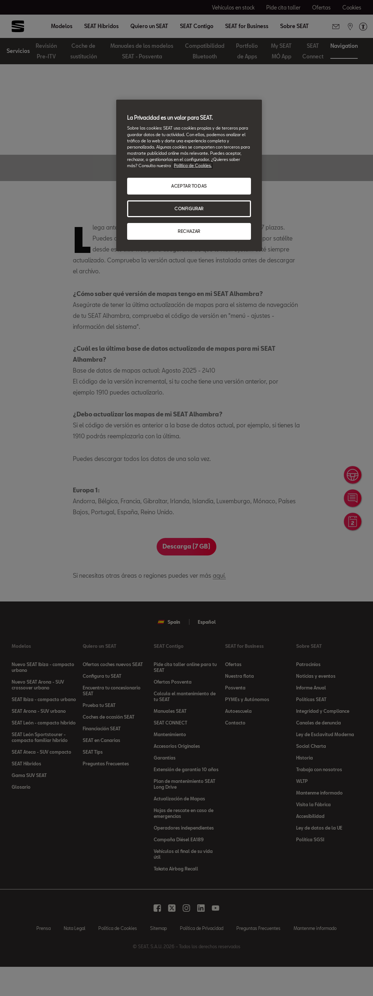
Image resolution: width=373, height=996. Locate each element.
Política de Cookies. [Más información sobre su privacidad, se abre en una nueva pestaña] (193, 165)
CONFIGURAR (189, 208)
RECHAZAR (189, 231)
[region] (189, 175)
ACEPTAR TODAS (189, 186)
